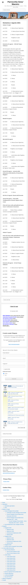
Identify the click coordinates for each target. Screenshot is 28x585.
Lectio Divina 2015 (11, 568)
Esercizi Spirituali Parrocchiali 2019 (12, 571)
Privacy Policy (6, 481)
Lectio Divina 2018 (11, 563)
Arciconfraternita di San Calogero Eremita (14, 524)
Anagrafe (4, 526)
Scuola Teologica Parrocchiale (11, 511)
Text (6, 375)
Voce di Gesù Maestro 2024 (13, 553)
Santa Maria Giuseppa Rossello (10, 317)
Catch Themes (19, 499)
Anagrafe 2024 (7, 536)
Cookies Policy (6, 489)
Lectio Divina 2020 (11, 559)
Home (3, 502)
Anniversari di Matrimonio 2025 (14, 533)
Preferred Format (7, 371)
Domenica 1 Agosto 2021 (11, 23)
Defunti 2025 (10, 534)
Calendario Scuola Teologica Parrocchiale (16, 512)
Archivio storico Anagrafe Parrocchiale (13, 546)
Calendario (4, 504)
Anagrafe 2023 (7, 544)
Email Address (6, 352)
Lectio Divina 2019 (11, 561)
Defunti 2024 (10, 543)
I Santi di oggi (14, 306)
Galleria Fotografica (6, 578)
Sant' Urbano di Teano (7, 322)
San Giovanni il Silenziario (8, 324)
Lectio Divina (7, 554)
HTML (6, 373)
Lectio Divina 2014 (11, 570)
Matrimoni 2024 (10, 539)
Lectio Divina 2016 (11, 566)
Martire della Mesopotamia (14, 321)
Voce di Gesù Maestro (9, 549)
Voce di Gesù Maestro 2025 (13, 551)
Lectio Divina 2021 (11, 558)
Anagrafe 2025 (7, 527)
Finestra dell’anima (8, 573)
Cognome (5, 363)
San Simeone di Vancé (8, 318)
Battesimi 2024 (10, 538)
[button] (4, 427)
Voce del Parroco (8, 576)
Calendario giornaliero (9, 506)
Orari (5, 507)
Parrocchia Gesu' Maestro (15, 3)
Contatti (4, 580)
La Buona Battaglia (8, 575)
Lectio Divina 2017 (11, 565)
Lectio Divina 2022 (11, 556)
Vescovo (14, 322)
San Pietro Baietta (7, 319)
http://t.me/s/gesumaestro (14, 344)
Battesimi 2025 (10, 529)
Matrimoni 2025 (10, 531)
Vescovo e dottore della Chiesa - (17, 315)
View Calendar (21, 427)
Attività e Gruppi (6, 509)
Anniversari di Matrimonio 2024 (14, 541)
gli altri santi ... (6, 325)
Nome (4, 358)
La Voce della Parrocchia (8, 548)
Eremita (14, 318)
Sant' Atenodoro (6, 321)
